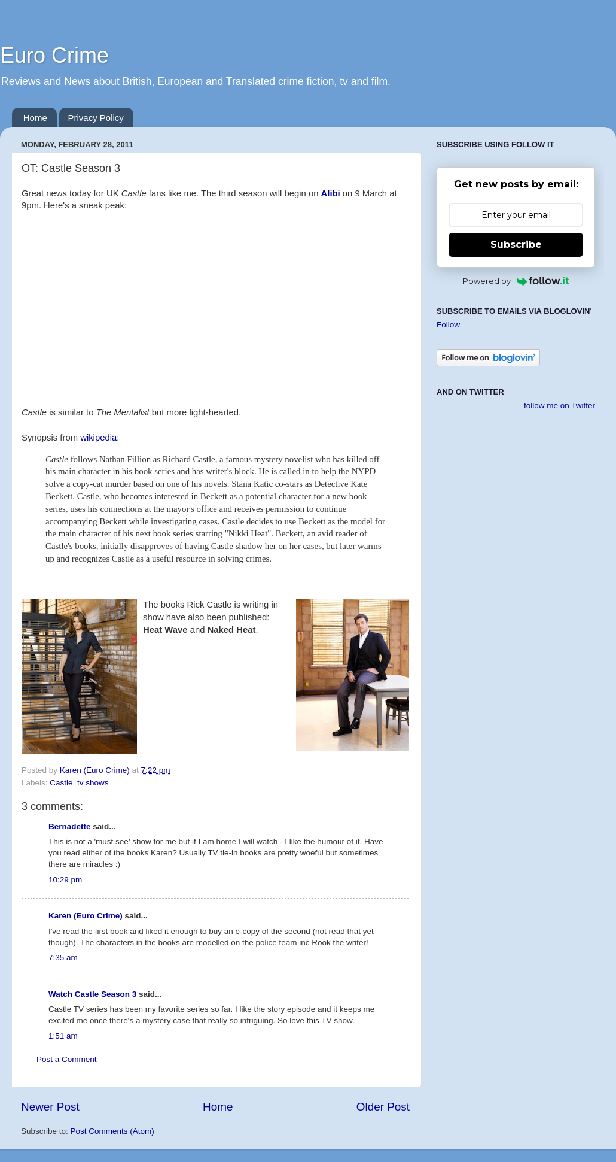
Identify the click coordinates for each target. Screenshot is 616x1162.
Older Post (383, 1106)
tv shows (93, 782)
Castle (61, 782)
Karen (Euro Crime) (85, 915)
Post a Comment (66, 1059)
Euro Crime (54, 55)
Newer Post (50, 1106)
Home (35, 118)
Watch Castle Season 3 (92, 994)
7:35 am (63, 957)
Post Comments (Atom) (112, 1131)
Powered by (516, 281)
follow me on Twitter (559, 405)
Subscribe (516, 244)
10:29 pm (65, 879)
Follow (448, 324)
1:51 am (63, 1035)
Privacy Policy (96, 118)
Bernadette (69, 826)
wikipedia (98, 437)
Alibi (330, 193)
